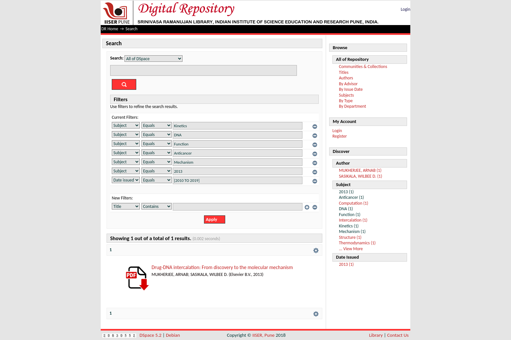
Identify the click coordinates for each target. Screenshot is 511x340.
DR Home (109, 29)
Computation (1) (353, 203)
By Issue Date (351, 89)
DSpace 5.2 (151, 335)
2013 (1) (346, 264)
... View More (351, 249)
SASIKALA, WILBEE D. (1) (360, 176)
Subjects (346, 95)
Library (376, 335)
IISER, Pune (263, 335)
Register (339, 136)
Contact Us (398, 335)
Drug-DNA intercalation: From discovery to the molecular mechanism (222, 267)
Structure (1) (350, 237)
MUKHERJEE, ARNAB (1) (360, 170)
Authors (346, 78)
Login (405, 9)
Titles (343, 72)
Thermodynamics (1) (357, 243)
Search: (117, 58)
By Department (352, 106)
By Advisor (348, 84)
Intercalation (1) (353, 220)
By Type (346, 100)
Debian (173, 335)
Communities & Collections (363, 66)
